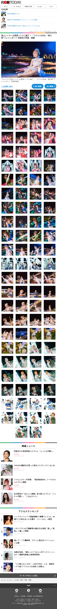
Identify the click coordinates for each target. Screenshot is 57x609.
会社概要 (29, 596)
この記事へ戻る (7, 86)
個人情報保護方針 (38, 596)
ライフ (51, 6)
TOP (28, 586)
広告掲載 (23, 596)
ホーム (6, 6)
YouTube (40, 592)
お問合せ (16, 596)
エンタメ (40, 6)
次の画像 (50, 86)
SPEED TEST (28, 6)
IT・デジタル (17, 6)
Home (16, 592)
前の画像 (38, 86)
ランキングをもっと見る (28, 576)
